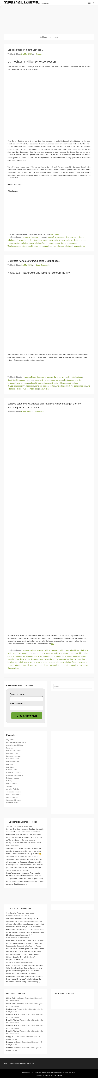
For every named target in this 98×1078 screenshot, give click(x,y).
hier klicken (55, 234)
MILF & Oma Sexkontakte (20, 909)
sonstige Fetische (12, 789)
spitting (52, 386)
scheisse (44, 662)
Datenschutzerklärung (26, 1063)
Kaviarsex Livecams (45, 377)
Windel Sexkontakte (13, 795)
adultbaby (41, 653)
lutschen (11, 662)
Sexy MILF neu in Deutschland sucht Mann (22, 856)
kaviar (52, 380)
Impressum (13, 1063)
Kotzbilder (11, 380)
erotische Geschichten (14, 745)
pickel (20, 662)
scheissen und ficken (57, 243)
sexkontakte (39, 412)
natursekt (33, 383)
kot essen (78, 240)
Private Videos (11, 784)
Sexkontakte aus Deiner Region (23, 822)
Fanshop (9, 748)
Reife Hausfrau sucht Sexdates (17, 938)
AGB (5, 1063)
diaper (86, 653)
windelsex (84, 665)
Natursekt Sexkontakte (14, 775)
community (39, 380)
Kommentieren (79, 246)
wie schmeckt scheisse (62, 246)
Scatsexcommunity (15, 386)
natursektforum (60, 383)
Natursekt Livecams (13, 772)
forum (47, 380)
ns (16, 662)
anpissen (74, 653)
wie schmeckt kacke (30, 246)
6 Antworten (44, 389)
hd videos (57, 656)
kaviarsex (69, 240)
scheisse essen (27, 243)
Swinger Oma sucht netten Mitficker (19, 826)
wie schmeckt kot (45, 246)
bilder (81, 653)
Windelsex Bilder (12, 797)
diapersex (11, 656)
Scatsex (38, 54)
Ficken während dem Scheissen (29, 240)
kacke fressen (59, 240)
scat (69, 383)
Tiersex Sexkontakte (13, 792)
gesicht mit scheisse (42, 656)
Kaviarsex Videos (60, 377)
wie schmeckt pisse (78, 386)
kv (88, 659)
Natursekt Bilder (57, 650)
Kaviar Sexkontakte (30, 237)
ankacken (58, 653)
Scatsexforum (28, 386)
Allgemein (10, 740)
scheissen (83, 662)
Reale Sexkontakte (43, 265)
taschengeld (71, 243)
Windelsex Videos (20, 653)
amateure (49, 653)
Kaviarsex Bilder (29, 377)
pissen (26, 662)
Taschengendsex (14, 246)
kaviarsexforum (14, 383)
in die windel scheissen (71, 656)
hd (52, 656)
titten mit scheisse (30, 665)
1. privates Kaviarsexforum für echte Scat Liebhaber (34, 261)
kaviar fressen (50, 659)
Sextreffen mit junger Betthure (17, 870)
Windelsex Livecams (13, 800)
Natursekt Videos (72, 650)
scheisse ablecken (56, 662)
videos (62, 665)
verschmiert (54, 665)
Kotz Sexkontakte (75, 377)
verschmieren (43, 665)
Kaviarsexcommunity (72, 380)
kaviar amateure (37, 659)
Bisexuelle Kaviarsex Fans (16, 742)
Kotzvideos (20, 380)
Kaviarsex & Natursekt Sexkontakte (21, 2)
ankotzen (66, 653)
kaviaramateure (63, 659)
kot (71, 659)
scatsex (17, 243)
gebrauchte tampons (24, 656)
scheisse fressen (41, 243)
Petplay (9, 781)
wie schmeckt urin (30, 389)
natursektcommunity (45, 383)
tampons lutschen (15, 665)
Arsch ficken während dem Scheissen (63, 237)
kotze (84, 659)
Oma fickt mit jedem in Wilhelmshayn (19, 962)
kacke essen (48, 240)
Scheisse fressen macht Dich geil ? (25, 50)
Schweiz (9, 786)
